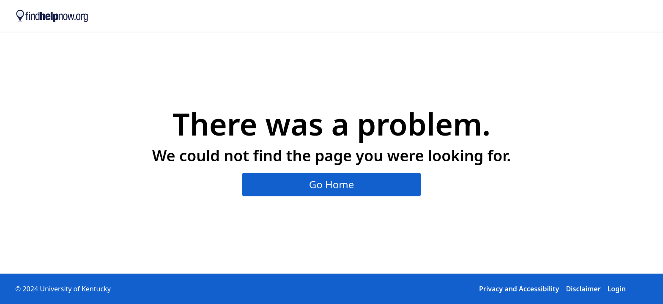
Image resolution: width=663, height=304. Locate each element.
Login (617, 288)
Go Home (331, 184)
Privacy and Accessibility (519, 288)
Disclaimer (583, 288)
